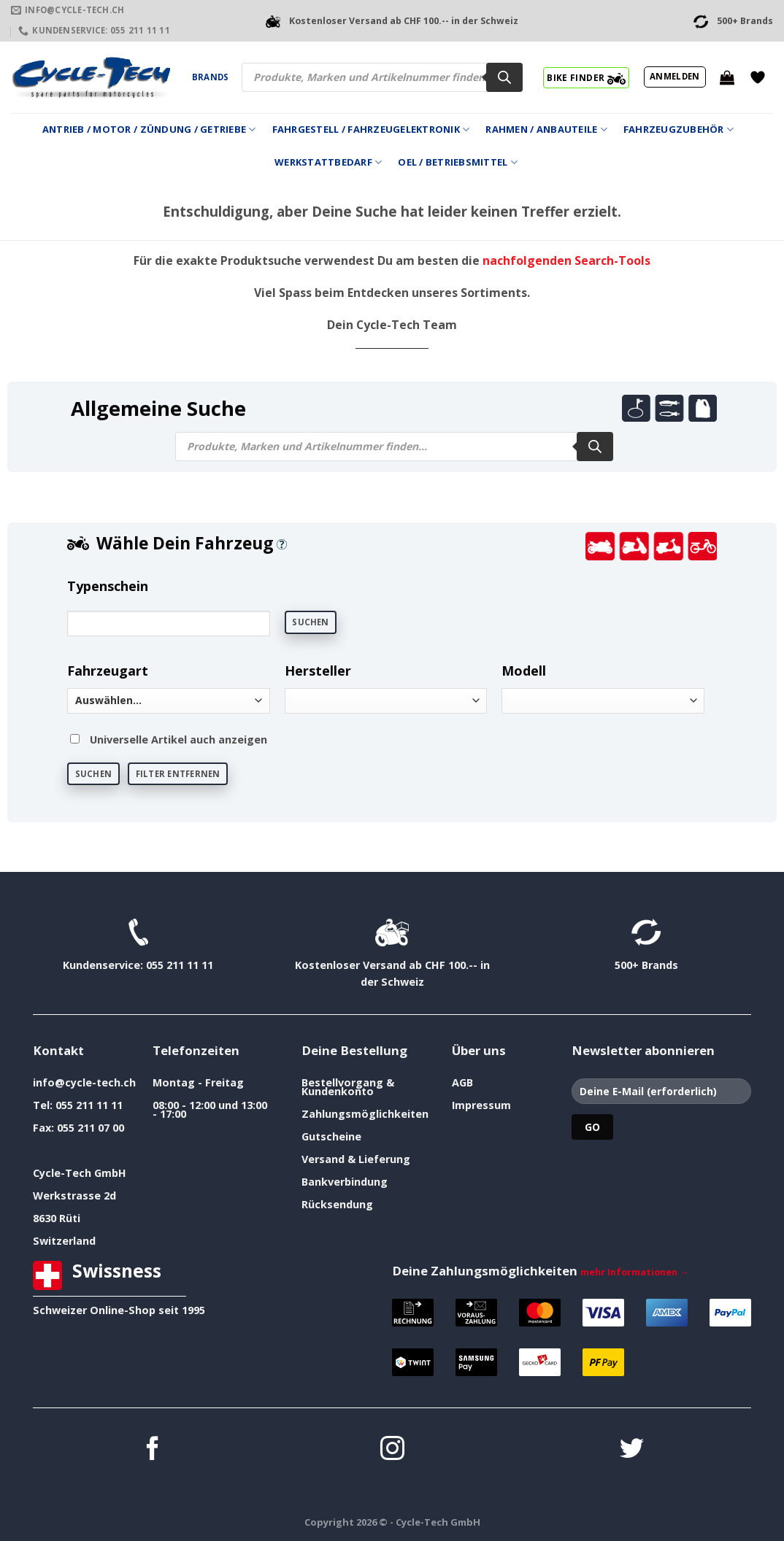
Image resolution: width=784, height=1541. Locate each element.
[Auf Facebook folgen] (153, 1450)
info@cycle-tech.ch (84, 1082)
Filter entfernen (178, 773)
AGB (462, 1082)
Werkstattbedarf (328, 162)
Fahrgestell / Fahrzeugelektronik (371, 129)
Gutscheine (331, 1136)
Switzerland (64, 1241)
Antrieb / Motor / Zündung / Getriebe (149, 129)
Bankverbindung (344, 1182)
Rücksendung (337, 1204)
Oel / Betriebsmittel (458, 162)
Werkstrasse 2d (74, 1195)
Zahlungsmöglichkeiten (364, 1114)
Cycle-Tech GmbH (79, 1173)
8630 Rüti (56, 1218)
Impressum (481, 1105)
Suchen (310, 622)
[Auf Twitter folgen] (632, 1450)
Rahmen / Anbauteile (546, 129)
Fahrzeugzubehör (678, 129)
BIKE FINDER (586, 77)
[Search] (504, 77)
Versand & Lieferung (355, 1159)
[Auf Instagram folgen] (392, 1450)
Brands (210, 77)
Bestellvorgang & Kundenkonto (347, 1086)
